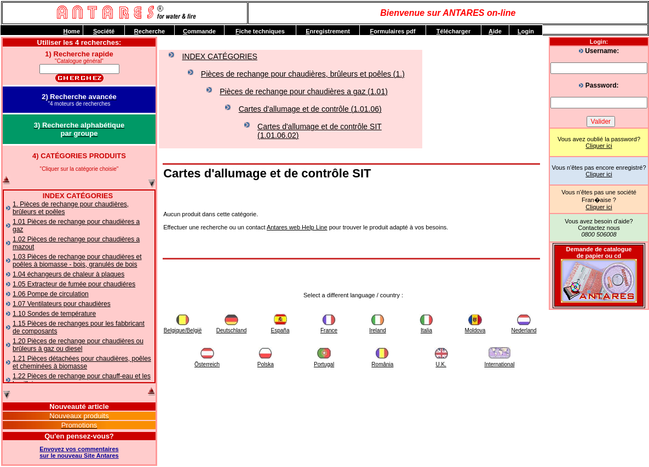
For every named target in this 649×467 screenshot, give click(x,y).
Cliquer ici (598, 145)
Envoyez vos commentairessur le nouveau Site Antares (78, 452)
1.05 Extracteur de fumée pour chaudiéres (74, 284)
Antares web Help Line (297, 227)
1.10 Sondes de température (54, 314)
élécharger (453, 31)
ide (495, 31)
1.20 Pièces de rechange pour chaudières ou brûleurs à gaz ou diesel (78, 345)
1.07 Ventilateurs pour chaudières (62, 304)
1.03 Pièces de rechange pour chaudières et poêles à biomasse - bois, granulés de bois (77, 260)
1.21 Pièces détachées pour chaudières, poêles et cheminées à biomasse (82, 362)
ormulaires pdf (392, 31)
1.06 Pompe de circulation (51, 294)
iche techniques (260, 31)
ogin (526, 31)
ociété (103, 31)
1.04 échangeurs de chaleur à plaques (68, 274)
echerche (149, 31)
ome (71, 31)
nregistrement (328, 31)
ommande (199, 31)
